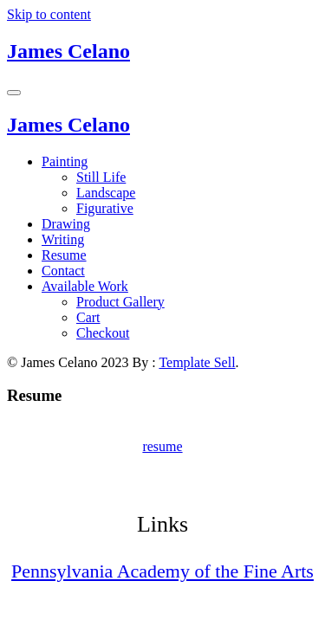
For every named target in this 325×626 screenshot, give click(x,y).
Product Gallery (120, 301)
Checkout (102, 333)
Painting (65, 161)
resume (162, 446)
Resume (64, 255)
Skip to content (49, 14)
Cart (88, 317)
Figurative (104, 208)
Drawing (66, 223)
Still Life (101, 177)
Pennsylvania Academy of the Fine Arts (162, 571)
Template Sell (197, 362)
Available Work (85, 286)
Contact (63, 270)
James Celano (68, 51)
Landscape (105, 192)
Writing (63, 239)
